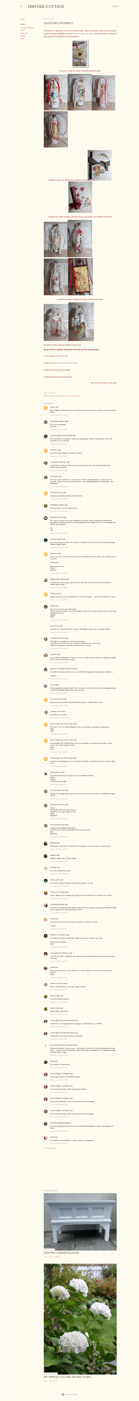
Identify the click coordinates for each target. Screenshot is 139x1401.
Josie (52, 1061)
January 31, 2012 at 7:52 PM (58, 990)
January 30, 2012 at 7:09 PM (59, 693)
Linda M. (53, 654)
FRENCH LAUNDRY (57, 935)
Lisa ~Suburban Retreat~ (59, 953)
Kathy (52, 407)
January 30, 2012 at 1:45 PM (58, 429)
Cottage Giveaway (27, 28)
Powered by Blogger (70, 1394)
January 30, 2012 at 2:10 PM (59, 456)
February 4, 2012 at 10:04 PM (59, 1092)
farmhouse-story (56, 493)
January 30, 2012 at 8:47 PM (59, 798)
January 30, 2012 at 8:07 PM (59, 718)
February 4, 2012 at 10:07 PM (59, 1131)
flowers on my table (57, 892)
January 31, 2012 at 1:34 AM (58, 898)
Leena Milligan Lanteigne (59, 1074)
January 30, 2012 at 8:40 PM (59, 784)
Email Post (52, 393)
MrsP (52, 1137)
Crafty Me (24, 33)
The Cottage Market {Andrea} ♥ (62, 1045)
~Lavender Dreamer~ (58, 462)
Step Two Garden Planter (61, 1252)
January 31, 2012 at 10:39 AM (59, 947)
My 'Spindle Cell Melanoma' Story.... (68, 1376)
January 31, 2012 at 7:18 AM (58, 929)
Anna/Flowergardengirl (58, 1123)
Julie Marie (54, 476)
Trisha (52, 919)
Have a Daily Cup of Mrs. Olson (61, 724)
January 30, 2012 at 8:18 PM (59, 734)
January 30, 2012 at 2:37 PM (59, 486)
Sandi (52, 967)
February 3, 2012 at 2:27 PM (58, 1067)
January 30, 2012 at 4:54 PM (59, 648)
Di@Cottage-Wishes (58, 579)
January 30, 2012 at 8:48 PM (59, 818)
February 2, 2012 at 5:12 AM (58, 1039)
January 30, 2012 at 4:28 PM (59, 620)
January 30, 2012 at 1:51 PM (58, 444)
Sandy (52, 606)
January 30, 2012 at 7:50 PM (59, 705)
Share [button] (22, 19)
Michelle (53, 867)
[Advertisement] (80, 1169)
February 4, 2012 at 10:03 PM (59, 1080)
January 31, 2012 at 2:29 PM (58, 977)
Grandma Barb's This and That (61, 436)
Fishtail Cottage (46, 6)
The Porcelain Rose (57, 790)
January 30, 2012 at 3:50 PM (59, 547)
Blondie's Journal (56, 517)
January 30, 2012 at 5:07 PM (59, 662)
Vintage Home (55, 711)
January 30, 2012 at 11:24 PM (59, 886)
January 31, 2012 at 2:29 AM (58, 912)
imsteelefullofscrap (57, 904)
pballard (53, 843)
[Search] (115, 6)
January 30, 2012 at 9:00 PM (59, 849)
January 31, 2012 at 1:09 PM (58, 961)
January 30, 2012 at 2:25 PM (59, 470)
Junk (22, 39)
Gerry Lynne (54, 880)
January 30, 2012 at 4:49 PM (59, 632)
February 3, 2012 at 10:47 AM (59, 1055)
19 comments (53, 1381)
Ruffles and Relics (57, 983)
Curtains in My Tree (57, 638)
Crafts (22, 30)
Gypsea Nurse (55, 772)
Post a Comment (50, 1148)
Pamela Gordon (56, 539)
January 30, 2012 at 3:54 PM (59, 573)
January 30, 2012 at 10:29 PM (59, 874)
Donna (52, 685)
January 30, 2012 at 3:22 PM (59, 499)
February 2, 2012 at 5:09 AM (58, 1026)
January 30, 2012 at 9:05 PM (59, 861)
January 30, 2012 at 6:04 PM (59, 679)
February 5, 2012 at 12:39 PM (59, 1143)
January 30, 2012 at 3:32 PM (59, 511)
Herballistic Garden (57, 505)
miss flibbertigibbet (57, 421)
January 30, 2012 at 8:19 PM (59, 752)
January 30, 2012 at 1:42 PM (59, 415)
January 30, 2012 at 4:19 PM (59, 600)
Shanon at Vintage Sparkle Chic (62, 669)
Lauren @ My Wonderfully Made (62, 1020)
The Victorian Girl (56, 699)
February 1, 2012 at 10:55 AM (58, 1002)
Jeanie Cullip (54, 996)
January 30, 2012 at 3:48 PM (59, 533)
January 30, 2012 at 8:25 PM (59, 766)
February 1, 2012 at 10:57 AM (59, 1014)
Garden (23, 36)
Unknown (53, 450)
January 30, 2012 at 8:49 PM (59, 837)
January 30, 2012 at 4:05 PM (59, 587)
